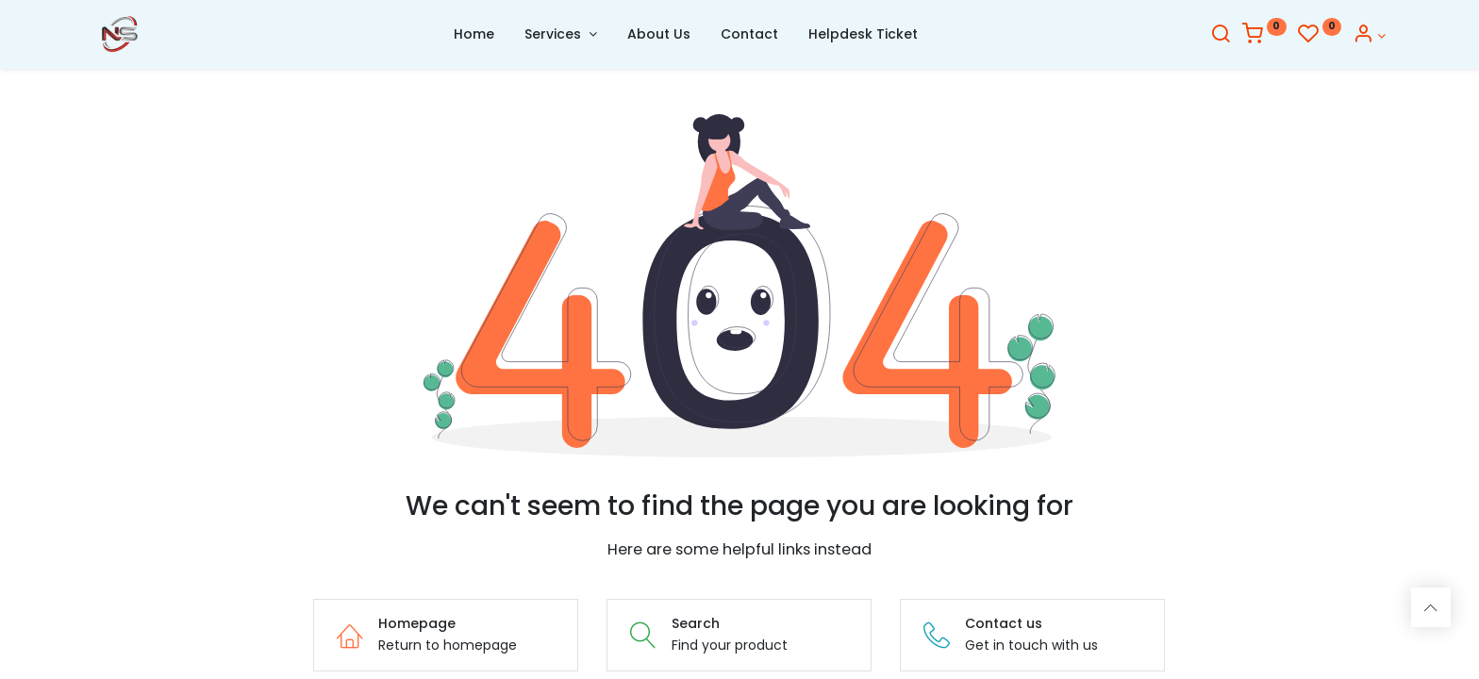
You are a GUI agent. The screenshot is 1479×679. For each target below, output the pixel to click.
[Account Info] (1369, 35)
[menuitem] (474, 35)
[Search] (1220, 35)
